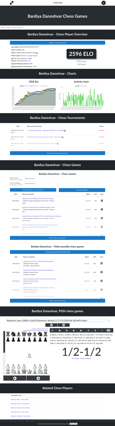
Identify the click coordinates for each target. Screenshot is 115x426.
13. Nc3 (96, 338)
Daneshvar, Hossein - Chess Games (20, 408)
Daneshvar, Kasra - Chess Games (20, 412)
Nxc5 (80, 338)
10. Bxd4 (63, 338)
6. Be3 (87, 335)
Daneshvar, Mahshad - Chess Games (21, 416)
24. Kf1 (86, 343)
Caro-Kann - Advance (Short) (81, 358)
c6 (55, 335)
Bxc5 (69, 338)
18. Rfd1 (88, 340)
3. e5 (65, 335)
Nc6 (111, 335)
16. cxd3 (68, 340)
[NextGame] (64, 325)
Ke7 (73, 340)
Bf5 (68, 335)
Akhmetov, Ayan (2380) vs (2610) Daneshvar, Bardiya (38, 198)
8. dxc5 (106, 335)
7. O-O (96, 335)
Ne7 (101, 335)
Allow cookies (73, 424)
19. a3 (97, 340)
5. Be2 (80, 335)
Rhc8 (83, 340)
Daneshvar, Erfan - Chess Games (20, 399)
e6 (76, 335)
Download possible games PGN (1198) (57, 252)
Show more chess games (57, 238)
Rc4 (93, 340)
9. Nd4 (52, 338)
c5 (84, 335)
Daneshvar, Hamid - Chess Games (20, 403)
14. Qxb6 (106, 338)
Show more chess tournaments (57, 153)
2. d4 (58, 335)
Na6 (62, 343)
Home (3, 27)
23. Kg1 (77, 343)
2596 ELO (81, 53)
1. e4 (52, 335)
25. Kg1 (96, 343)
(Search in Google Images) (29, 55)
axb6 (52, 340)
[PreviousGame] (51, 325)
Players (8, 27)
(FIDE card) (27, 61)
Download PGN (82, 190)
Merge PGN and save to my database (33, 190)
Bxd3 (62, 340)
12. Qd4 (86, 338)
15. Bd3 (57, 340)
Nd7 (92, 335)
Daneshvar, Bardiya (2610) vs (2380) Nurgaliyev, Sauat (38, 207)
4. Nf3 (72, 335)
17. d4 (77, 340)
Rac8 (103, 340)
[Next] (38, 378)
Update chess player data (57, 43)
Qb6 (91, 338)
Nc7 (72, 343)
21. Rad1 (57, 343)
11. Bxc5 (74, 338)
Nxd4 (58, 338)
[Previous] (14, 378)
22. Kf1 (67, 343)
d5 (62, 335)
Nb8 (51, 343)
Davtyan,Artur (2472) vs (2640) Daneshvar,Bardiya (38, 261)
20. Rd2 (108, 340)
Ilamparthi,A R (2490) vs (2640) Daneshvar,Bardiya (38, 270)
